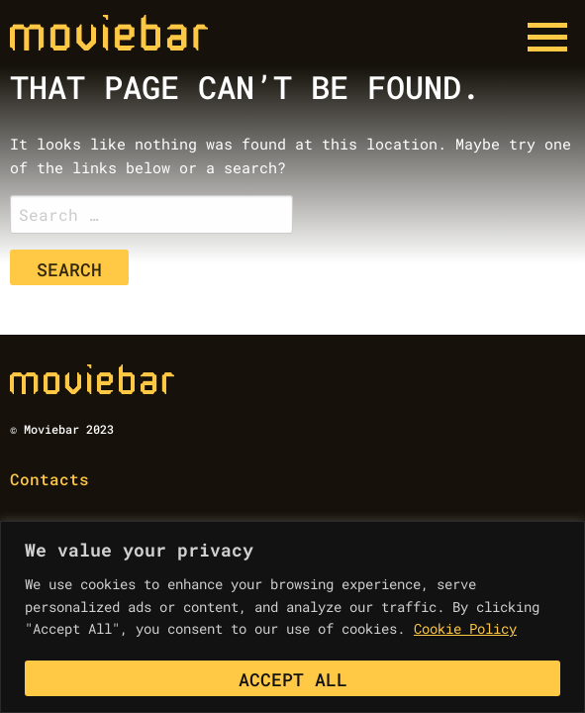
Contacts (49, 478)
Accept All (293, 679)
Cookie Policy (465, 628)
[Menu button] (547, 37)
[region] (292, 617)
